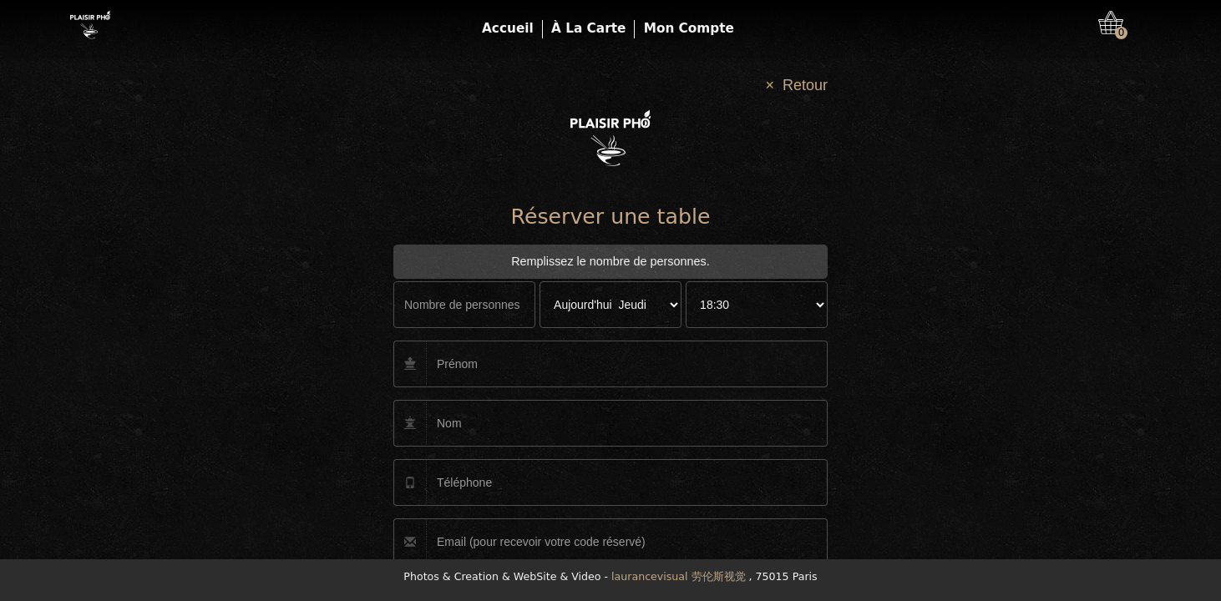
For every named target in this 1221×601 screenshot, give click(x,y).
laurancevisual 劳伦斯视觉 (678, 576)
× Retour (796, 85)
